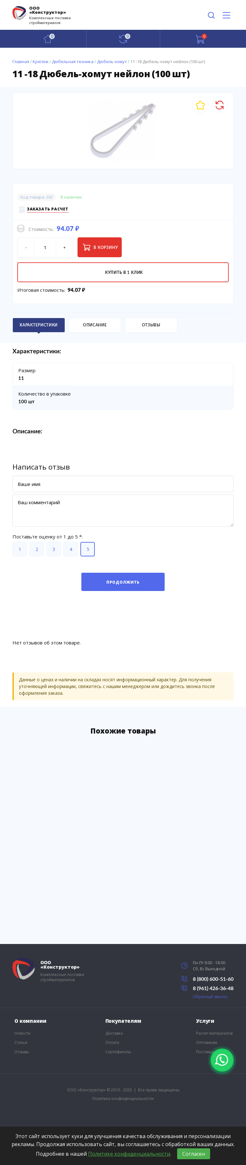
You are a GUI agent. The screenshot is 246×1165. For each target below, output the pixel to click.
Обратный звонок (210, 996)
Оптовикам (206, 1042)
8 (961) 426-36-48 (207, 988)
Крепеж (40, 61)
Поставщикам (209, 1051)
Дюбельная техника (73, 61)
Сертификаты (118, 1051)
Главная (20, 61)
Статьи (20, 1042)
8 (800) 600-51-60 (207, 979)
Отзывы (21, 1051)
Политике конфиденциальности (129, 1153)
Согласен (193, 1153)
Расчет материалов (214, 1033)
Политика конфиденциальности (123, 1098)
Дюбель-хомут (112, 61)
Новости (22, 1033)
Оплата (112, 1042)
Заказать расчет (48, 210)
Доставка (114, 1033)
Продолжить (123, 582)
